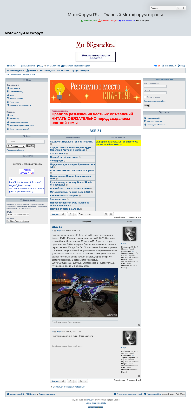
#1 (53, 231)
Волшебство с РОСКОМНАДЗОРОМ (70, 188)
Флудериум (56, 160)
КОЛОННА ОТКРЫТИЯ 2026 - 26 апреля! (72, 170)
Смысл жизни (57, 153)
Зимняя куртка (58, 199)
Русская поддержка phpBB (95, 403)
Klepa (123, 243)
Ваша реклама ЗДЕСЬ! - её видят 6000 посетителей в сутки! (117, 143)
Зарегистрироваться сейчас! (155, 101)
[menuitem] (26, 66)
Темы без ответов (13, 75)
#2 (53, 331)
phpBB (89, 400)
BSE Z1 (95, 131)
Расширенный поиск (15, 150)
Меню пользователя (164, 79)
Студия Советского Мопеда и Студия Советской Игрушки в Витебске (70, 148)
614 (132, 251)
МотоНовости (128, 20)
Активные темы (29, 75)
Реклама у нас (90, 20)
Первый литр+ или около (64, 157)
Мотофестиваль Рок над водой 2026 (70, 192)
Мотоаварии (143, 20)
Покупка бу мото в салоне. (65, 209)
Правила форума (109, 20)
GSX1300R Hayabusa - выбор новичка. (71, 141)
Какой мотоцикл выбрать (64, 195)
